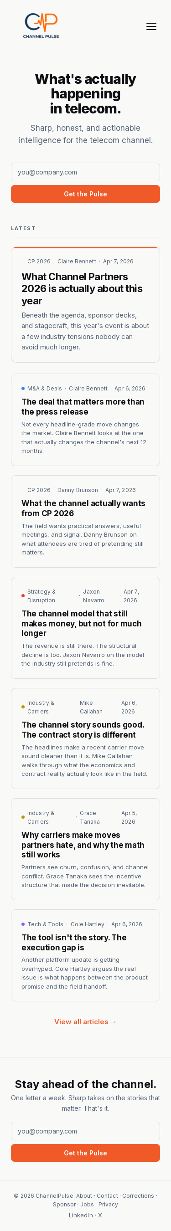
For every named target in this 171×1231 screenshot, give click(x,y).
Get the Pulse (85, 194)
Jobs (87, 1204)
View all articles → (85, 1021)
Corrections (138, 1195)
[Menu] (151, 26)
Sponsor (64, 1204)
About (84, 1195)
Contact (107, 1195)
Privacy (108, 1204)
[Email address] (85, 172)
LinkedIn (81, 1215)
